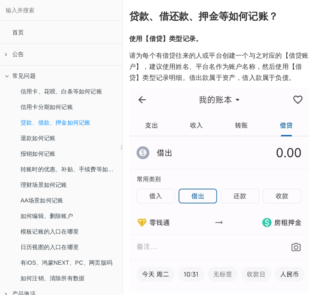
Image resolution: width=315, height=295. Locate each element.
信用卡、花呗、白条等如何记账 (61, 91)
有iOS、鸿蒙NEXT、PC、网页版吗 (66, 262)
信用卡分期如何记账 (47, 107)
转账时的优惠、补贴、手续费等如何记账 (72, 169)
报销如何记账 (38, 153)
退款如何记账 (38, 138)
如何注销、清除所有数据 (52, 278)
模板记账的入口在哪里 (50, 231)
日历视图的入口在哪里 (50, 247)
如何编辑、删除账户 (47, 216)
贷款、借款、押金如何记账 (55, 122)
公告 (14, 54)
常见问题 (20, 76)
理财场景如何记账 (44, 185)
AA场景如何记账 (42, 200)
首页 (18, 32)
